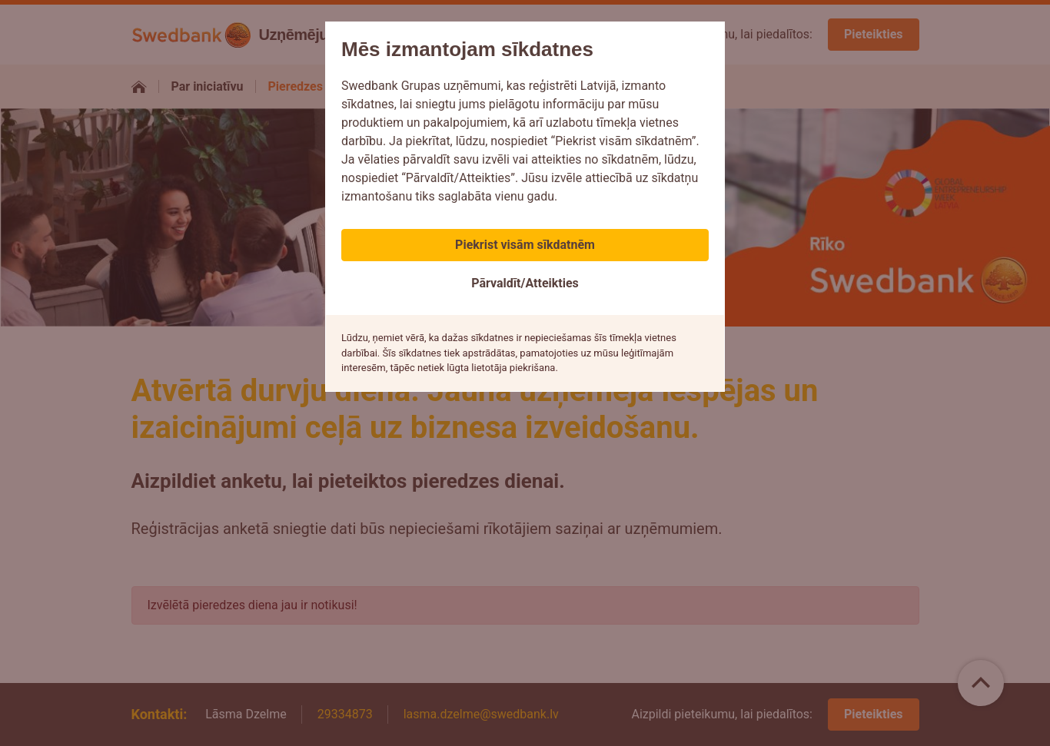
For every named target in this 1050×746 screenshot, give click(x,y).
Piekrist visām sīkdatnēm (525, 244)
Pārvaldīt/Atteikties (525, 283)
